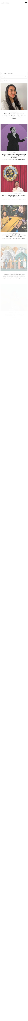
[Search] (14, 73)
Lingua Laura (5, 3)
